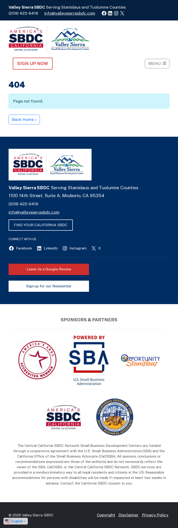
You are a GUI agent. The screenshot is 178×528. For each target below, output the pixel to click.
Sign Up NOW (32, 63)
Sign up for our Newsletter (49, 286)
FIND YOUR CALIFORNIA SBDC (40, 225)
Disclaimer (128, 514)
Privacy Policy (155, 514)
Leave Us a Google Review (49, 269)
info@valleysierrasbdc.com (69, 13)
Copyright (106, 514)
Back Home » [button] (24, 119)
